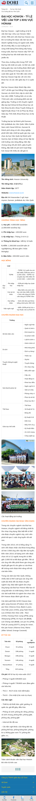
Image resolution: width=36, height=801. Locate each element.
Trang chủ (4, 9)
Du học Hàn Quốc (15, 9)
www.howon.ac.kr (16, 193)
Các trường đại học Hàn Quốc (10, 11)
